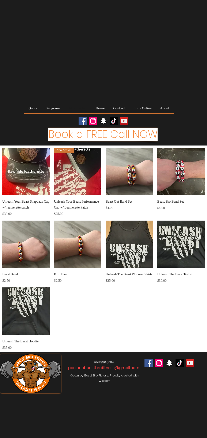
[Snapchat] (103, 121)
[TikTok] (114, 121)
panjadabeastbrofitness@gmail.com (103, 367)
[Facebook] (83, 121)
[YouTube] (124, 121)
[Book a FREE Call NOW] (103, 134)
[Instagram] (93, 121)
